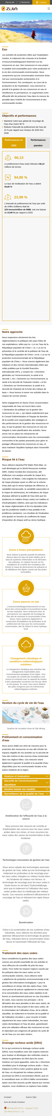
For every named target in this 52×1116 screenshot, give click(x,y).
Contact (7, 1097)
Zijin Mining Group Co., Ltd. (14, 1112)
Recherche (24, 2)
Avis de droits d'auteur (14, 1102)
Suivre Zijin (31, 1097)
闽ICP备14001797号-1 (15, 1108)
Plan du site (10, 2)
